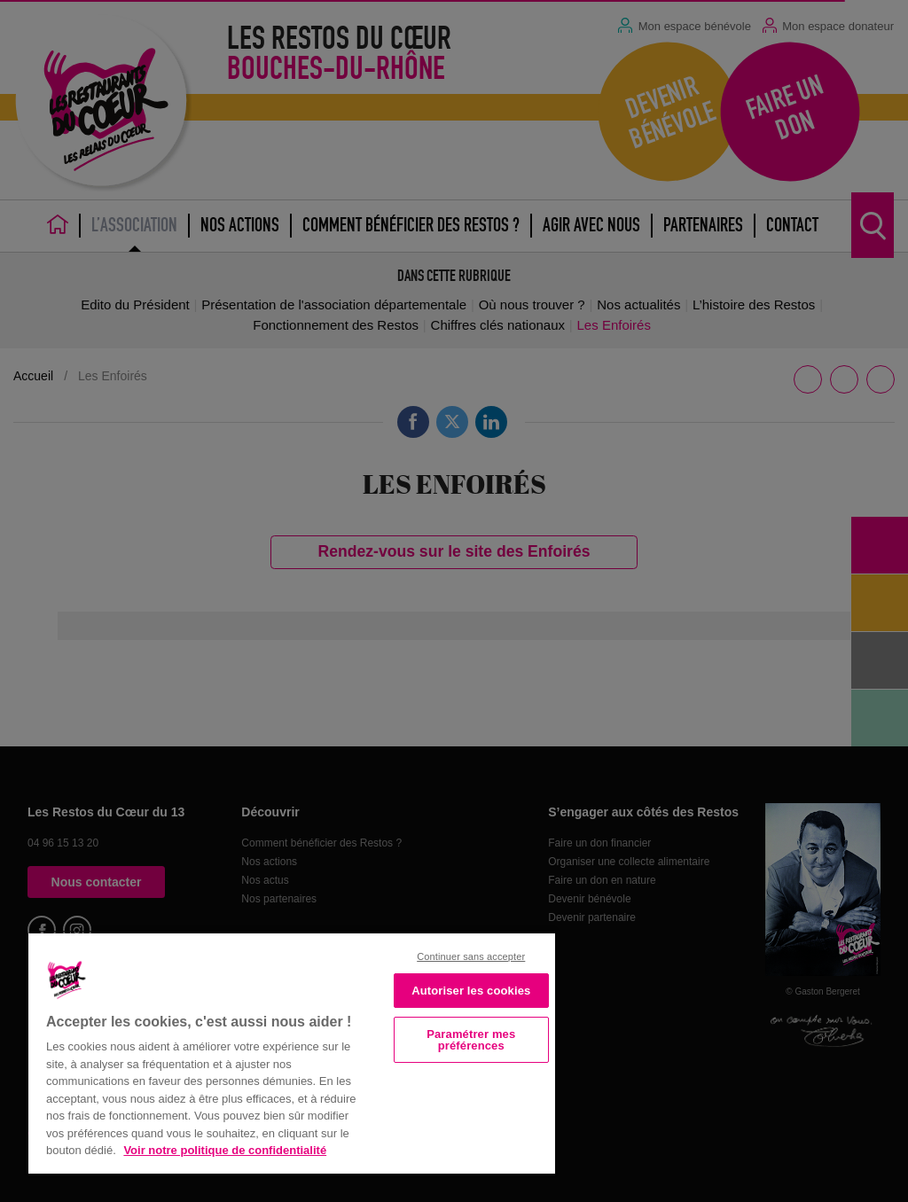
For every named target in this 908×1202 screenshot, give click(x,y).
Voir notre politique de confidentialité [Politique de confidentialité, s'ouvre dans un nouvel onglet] (224, 1150)
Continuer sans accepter (471, 956)
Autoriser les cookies (470, 990)
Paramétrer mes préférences (471, 1039)
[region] (291, 1052)
